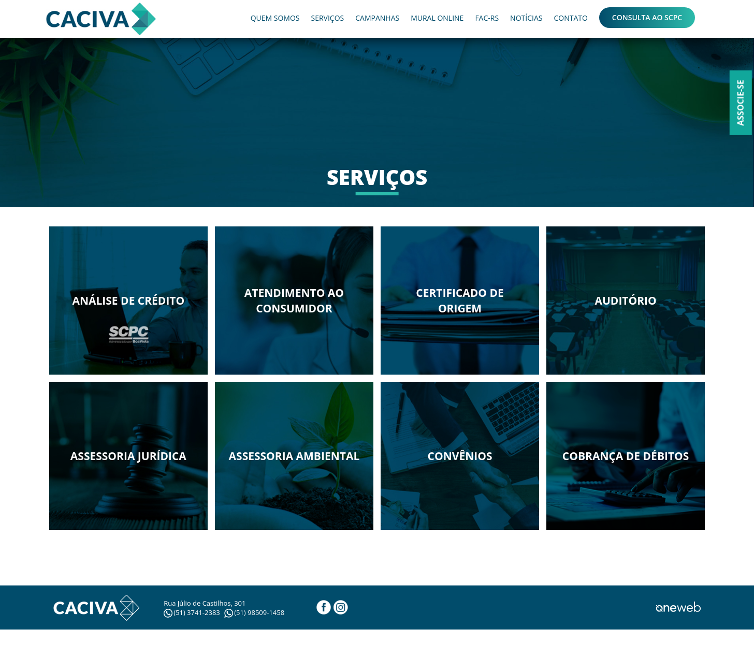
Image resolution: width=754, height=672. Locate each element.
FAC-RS (487, 18)
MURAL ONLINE (437, 18)
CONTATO (570, 18)
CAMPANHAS (377, 18)
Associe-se (740, 103)
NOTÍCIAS (526, 18)
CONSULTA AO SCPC (647, 17)
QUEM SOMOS (275, 18)
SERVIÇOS (327, 18)
